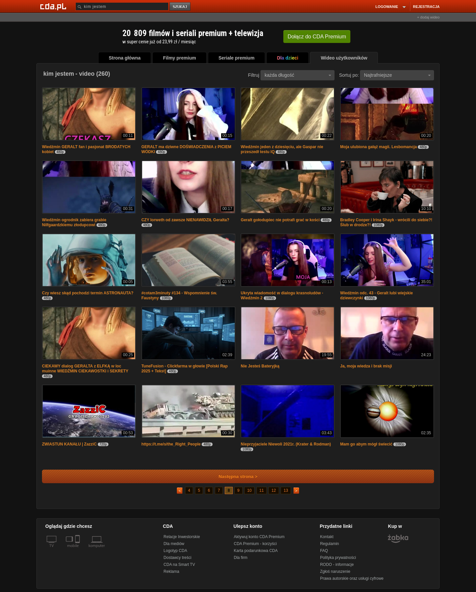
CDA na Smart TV (179, 564)
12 (273, 490)
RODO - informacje (337, 564)
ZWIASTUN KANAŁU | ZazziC (69, 444)
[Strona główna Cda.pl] (54, 6)
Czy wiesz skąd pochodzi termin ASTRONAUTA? (88, 293)
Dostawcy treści (177, 557)
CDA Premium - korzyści (255, 543)
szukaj (180, 6)
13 (286, 490)
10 (249, 490)
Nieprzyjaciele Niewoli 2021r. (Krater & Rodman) (286, 444)
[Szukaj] (122, 6)
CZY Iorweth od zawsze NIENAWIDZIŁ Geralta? (185, 220)
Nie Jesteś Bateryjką (260, 366)
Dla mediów (174, 543)
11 (261, 490)
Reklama (171, 571)
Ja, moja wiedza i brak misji (366, 366)
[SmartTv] (78, 549)
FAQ (324, 550)
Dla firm (240, 557)
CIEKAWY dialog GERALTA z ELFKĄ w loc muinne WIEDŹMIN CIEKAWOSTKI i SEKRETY (85, 368)
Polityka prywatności (338, 557)
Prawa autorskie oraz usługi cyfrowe (351, 578)
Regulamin (329, 543)
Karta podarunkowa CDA (256, 550)
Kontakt (327, 536)
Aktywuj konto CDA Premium (259, 536)
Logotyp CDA (175, 550)
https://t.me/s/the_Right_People (171, 444)
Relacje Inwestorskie (182, 536)
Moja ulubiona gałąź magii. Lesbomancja (378, 147)
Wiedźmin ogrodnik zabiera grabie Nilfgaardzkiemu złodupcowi (74, 222)
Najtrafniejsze (397, 75)
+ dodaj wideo (428, 17)
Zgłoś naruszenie (335, 571)
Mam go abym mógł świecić (366, 444)
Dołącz (317, 36)
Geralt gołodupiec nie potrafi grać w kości (280, 220)
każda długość (297, 75)
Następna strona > (233, 476)
